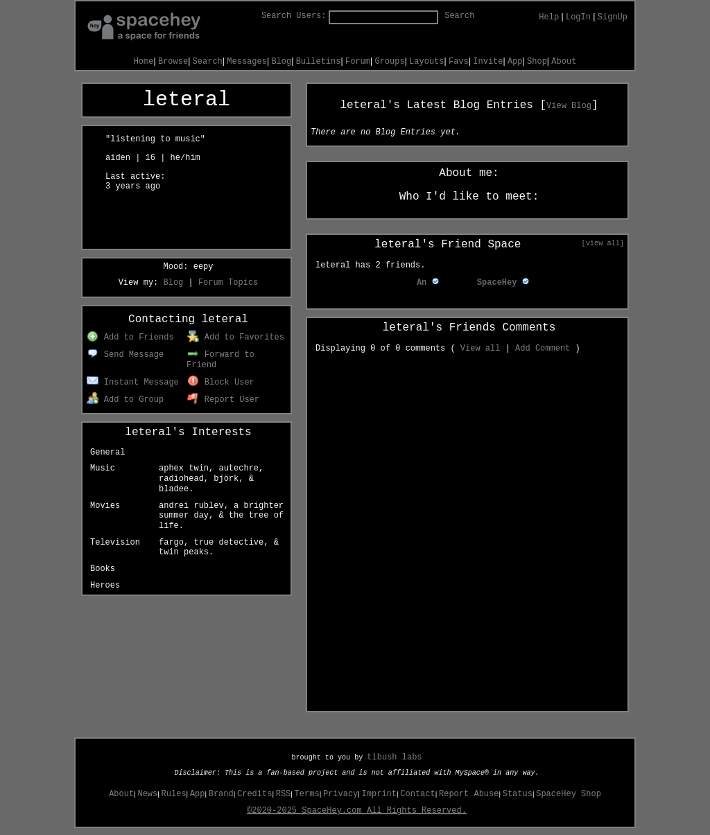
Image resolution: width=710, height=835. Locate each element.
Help (549, 17)
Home (144, 62)
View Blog (568, 106)
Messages (247, 62)
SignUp (612, 17)
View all (480, 348)
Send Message (125, 355)
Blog (281, 62)
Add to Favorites (235, 337)
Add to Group (125, 400)
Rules (174, 794)
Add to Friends (130, 337)
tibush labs (394, 757)
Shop (537, 62)
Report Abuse (469, 794)
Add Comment (542, 348)
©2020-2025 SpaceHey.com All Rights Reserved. (357, 811)
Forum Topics (228, 283)
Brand (221, 794)
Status (517, 794)
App (515, 62)
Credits (254, 794)
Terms (307, 794)
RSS (283, 794)
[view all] (603, 243)
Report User (223, 400)
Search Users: (294, 16)
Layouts (426, 62)
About (563, 62)
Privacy (340, 794)
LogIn (578, 17)
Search (459, 16)
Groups (389, 62)
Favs (459, 62)
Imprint (379, 794)
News (147, 794)
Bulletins (318, 62)
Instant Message (133, 382)
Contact (417, 794)
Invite (488, 62)
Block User (220, 382)
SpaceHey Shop (568, 794)
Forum (357, 62)
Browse (173, 62)
